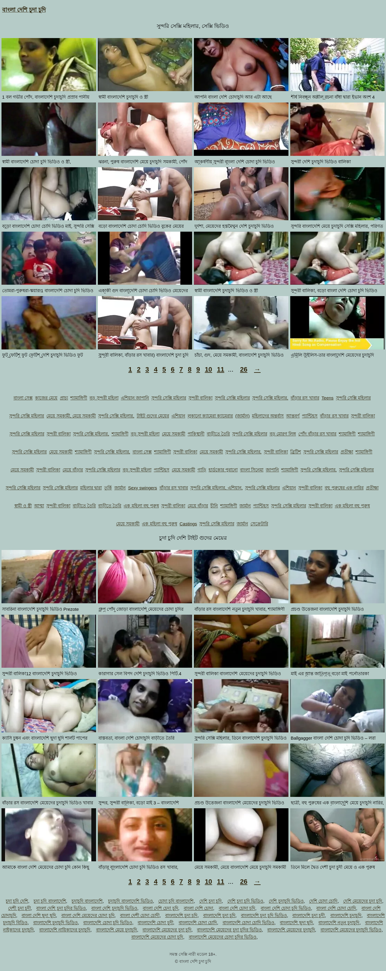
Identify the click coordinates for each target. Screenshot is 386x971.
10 (208, 369)
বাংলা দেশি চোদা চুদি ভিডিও (286, 908)
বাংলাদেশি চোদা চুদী (155, 922)
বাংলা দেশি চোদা (198, 908)
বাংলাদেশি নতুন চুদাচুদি (338, 922)
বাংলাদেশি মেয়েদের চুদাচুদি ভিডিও (351, 929)
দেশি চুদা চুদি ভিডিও (245, 901)
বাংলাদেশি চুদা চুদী (308, 915)
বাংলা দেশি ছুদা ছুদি (39, 915)
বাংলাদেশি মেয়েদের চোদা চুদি (157, 937)
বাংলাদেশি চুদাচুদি (345, 915)
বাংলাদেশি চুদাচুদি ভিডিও (55, 922)
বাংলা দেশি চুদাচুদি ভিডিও (114, 908)
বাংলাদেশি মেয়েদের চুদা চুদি (167, 929)
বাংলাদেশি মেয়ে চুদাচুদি (116, 929)
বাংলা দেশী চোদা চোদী (140, 915)
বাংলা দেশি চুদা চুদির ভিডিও (61, 908)
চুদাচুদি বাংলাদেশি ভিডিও (130, 901)
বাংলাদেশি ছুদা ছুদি (296, 922)
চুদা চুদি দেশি (17, 901)
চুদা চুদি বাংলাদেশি (50, 901)
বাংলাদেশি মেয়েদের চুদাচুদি (291, 929)
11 (220, 369)
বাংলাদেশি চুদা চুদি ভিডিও (264, 915)
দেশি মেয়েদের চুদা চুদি (362, 901)
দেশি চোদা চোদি (323, 901)
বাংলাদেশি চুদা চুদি (219, 915)
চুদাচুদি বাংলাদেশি (87, 901)
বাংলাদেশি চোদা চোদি (198, 922)
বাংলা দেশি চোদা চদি (237, 908)
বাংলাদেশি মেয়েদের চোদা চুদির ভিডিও (223, 937)
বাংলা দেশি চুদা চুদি (24, 10)
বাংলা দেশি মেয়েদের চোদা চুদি (88, 915)
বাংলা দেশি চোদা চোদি (336, 908)
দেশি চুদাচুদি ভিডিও (286, 901)
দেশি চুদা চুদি (210, 901)
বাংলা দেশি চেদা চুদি (160, 908)
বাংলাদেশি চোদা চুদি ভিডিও (107, 922)
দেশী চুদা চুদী (19, 908)
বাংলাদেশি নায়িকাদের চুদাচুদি (64, 929)
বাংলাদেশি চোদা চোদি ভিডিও (249, 922)
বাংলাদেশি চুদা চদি (181, 915)
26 (243, 369)
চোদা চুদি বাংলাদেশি (176, 901)
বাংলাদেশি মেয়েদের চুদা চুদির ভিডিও (229, 929)
